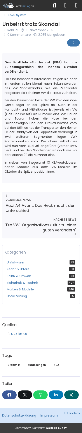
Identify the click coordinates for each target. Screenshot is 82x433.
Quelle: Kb (19, 334)
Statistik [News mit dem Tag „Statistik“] (14, 365)
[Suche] (54, 5)
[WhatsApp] (40, 394)
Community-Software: (41, 428)
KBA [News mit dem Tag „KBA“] (56, 365)
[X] (25, 394)
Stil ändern (72, 413)
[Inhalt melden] (73, 43)
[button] (56, 394)
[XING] (71, 394)
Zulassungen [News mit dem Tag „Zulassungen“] (37, 365)
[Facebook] (9, 394)
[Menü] (76, 5)
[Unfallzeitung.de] (24, 5)
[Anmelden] (65, 5)
